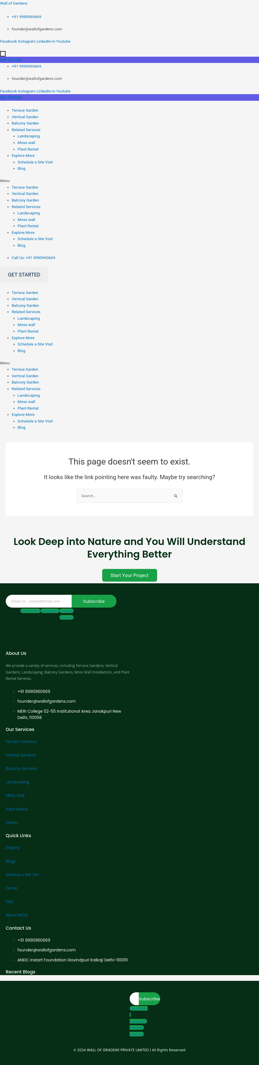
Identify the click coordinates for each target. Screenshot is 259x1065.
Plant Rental (28, 149)
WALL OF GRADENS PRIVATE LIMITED (118, 1050)
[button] (129, 180)
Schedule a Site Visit (35, 162)
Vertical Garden (25, 116)
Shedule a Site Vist (23, 874)
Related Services (26, 129)
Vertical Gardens (21, 755)
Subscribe (94, 601)
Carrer (12, 888)
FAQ (9, 901)
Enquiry (13, 847)
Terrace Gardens (21, 741)
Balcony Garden (25, 123)
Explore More (23, 155)
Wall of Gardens (13, 3)
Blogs (11, 861)
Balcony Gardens (21, 768)
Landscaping (29, 136)
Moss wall (26, 142)
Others (12, 822)
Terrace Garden (25, 110)
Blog (21, 168)
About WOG (17, 915)
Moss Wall (15, 795)
